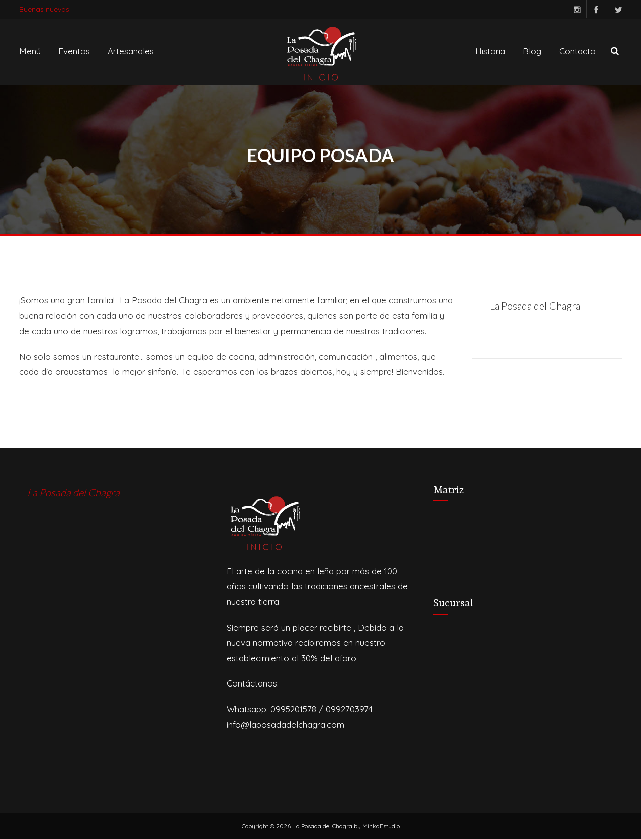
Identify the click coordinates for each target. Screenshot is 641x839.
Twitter (614, 9)
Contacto (577, 51)
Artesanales (131, 51)
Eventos (74, 51)
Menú (30, 51)
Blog (532, 51)
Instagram (573, 9)
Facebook (594, 9)
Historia (490, 51)
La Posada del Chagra (535, 305)
